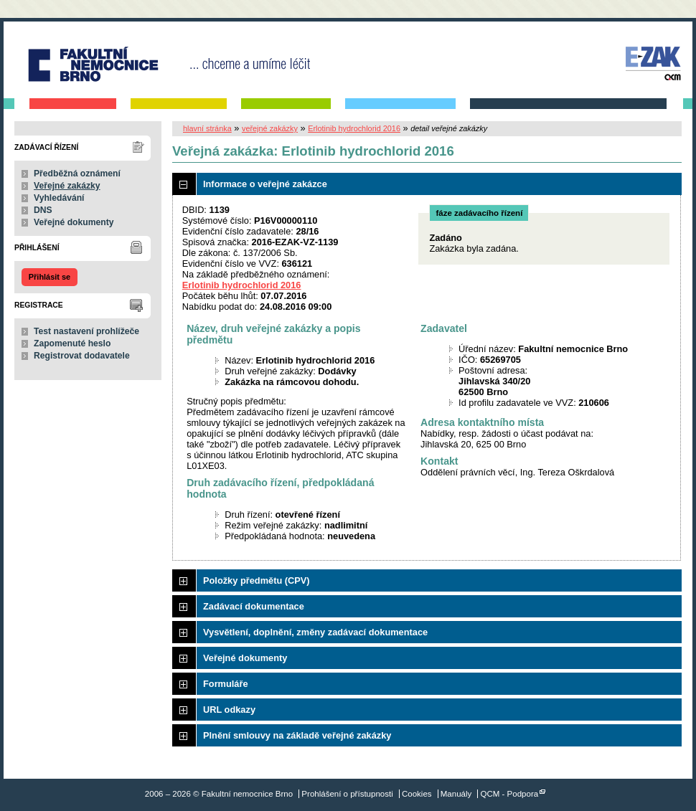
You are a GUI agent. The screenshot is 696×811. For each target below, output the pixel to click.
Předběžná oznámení (77, 174)
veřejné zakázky (270, 128)
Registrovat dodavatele (82, 356)
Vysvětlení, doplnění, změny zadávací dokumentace (315, 632)
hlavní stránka (207, 128)
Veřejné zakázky (67, 186)
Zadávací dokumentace (253, 606)
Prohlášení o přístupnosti (346, 793)
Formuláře (225, 683)
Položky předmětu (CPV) (256, 580)
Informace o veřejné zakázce (265, 184)
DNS (43, 210)
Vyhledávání (59, 198)
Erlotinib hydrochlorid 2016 (354, 128)
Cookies (417, 793)
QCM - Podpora (510, 793)
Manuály (456, 793)
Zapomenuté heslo (72, 343)
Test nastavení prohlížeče (86, 331)
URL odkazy (229, 709)
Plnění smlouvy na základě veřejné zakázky (297, 735)
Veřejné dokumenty (73, 222)
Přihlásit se (49, 276)
